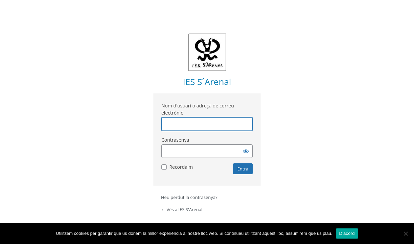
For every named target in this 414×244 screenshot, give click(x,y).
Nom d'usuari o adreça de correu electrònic (197, 109)
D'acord (347, 233)
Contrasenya (175, 140)
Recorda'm (181, 167)
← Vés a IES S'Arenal (181, 209)
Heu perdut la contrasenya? (189, 197)
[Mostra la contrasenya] (246, 151)
